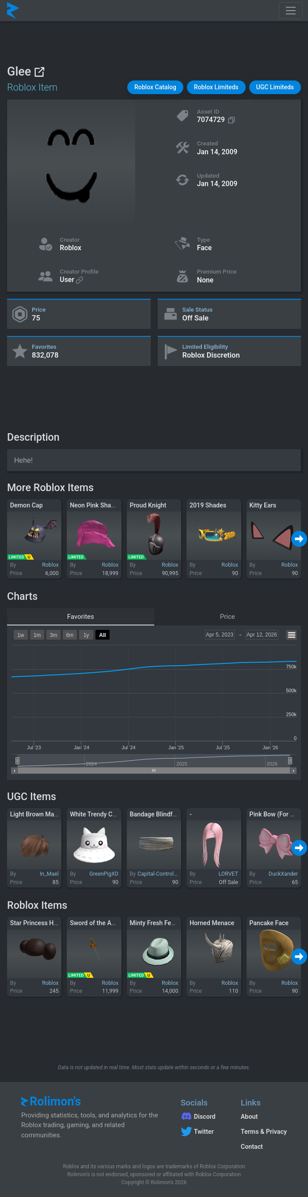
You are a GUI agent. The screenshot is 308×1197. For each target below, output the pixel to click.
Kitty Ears (262, 505)
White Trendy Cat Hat (99, 814)
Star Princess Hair (35, 922)
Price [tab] (227, 617)
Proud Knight (148, 505)
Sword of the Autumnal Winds (111, 922)
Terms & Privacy (264, 1131)
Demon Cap (26, 505)
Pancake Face (269, 922)
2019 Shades (208, 505)
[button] (155, 87)
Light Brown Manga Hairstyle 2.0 (56, 814)
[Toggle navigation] (291, 10)
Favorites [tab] (80, 617)
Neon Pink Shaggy (95, 505)
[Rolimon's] (13, 10)
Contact (252, 1146)
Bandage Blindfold (156, 814)
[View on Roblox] (39, 71)
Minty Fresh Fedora (157, 922)
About (249, 1116)
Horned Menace (212, 922)
